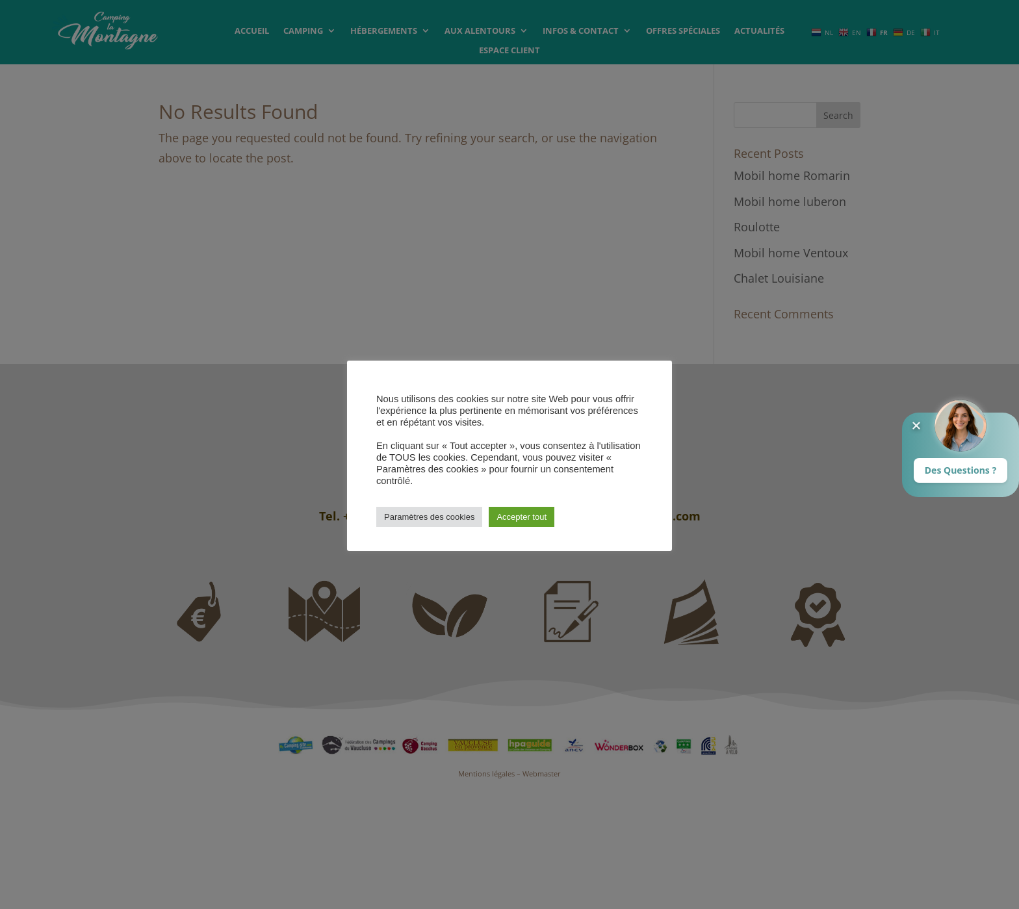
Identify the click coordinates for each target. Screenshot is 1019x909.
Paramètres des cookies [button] (429, 517)
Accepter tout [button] (522, 517)
